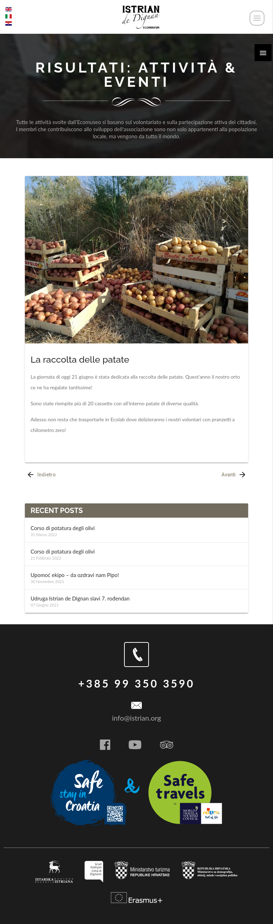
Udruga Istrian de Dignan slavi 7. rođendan (80, 598)
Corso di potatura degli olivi (63, 528)
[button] (263, 52)
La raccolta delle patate (80, 359)
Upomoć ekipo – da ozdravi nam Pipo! (75, 575)
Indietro (40, 475)
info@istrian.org (136, 718)
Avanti (234, 475)
